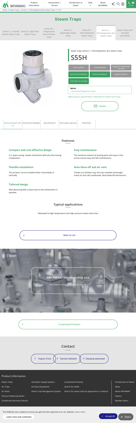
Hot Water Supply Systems (43, 382)
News (117, 386)
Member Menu (121, 400)
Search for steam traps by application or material (86, 391)
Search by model (71, 386)
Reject (128, 418)
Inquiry (118, 396)
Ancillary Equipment (40, 386)
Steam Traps (14, 10)
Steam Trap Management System (46, 391)
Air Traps (6, 386)
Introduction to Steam (124, 382)
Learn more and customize (18, 418)
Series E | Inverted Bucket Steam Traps (11, 32)
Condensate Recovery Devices (15, 400)
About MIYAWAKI (122, 391)
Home (5, 10)
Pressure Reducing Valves (13, 396)
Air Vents (6, 391)
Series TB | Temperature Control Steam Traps (49, 32)
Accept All (108, 418)
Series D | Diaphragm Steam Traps (68, 33)
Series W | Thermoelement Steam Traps (87, 33)
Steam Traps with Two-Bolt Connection (125, 33)
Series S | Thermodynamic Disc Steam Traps (106, 33)
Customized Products (73, 382)
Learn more (80, 414)
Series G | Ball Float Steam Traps (30, 32)
